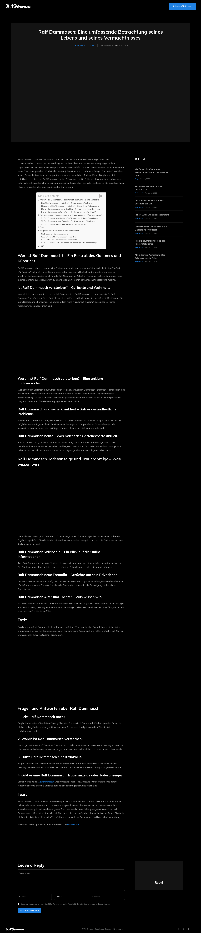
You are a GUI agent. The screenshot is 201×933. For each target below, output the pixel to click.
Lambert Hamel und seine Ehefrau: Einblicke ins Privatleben (152, 231)
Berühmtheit (80, 45)
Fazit (42, 227)
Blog (92, 45)
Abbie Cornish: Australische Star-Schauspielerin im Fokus (152, 259)
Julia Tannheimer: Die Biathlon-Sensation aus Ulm (151, 202)
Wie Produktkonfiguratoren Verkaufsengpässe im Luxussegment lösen (149, 172)
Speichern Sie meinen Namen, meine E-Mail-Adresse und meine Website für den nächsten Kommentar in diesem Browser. (65, 900)
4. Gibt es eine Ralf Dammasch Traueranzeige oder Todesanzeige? (71, 243)
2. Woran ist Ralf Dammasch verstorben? (60, 237)
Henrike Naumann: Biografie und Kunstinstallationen (151, 245)
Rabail (159, 878)
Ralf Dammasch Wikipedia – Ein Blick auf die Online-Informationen (71, 218)
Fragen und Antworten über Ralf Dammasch (59, 230)
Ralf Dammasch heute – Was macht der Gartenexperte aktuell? (70, 212)
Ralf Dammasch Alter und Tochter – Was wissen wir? (65, 224)
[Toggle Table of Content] (100, 196)
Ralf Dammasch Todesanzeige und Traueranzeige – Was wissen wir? (71, 215)
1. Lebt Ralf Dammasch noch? (56, 234)
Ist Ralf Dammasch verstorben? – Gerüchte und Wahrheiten (68, 203)
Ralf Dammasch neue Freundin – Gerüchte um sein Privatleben (69, 221)
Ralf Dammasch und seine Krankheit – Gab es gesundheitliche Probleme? (73, 209)
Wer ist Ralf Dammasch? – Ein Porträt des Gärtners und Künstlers (69, 200)
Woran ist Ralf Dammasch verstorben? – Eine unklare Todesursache (71, 206)
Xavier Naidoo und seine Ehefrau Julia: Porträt (152, 188)
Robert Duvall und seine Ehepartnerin (147, 217)
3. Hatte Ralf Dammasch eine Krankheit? (60, 240)
